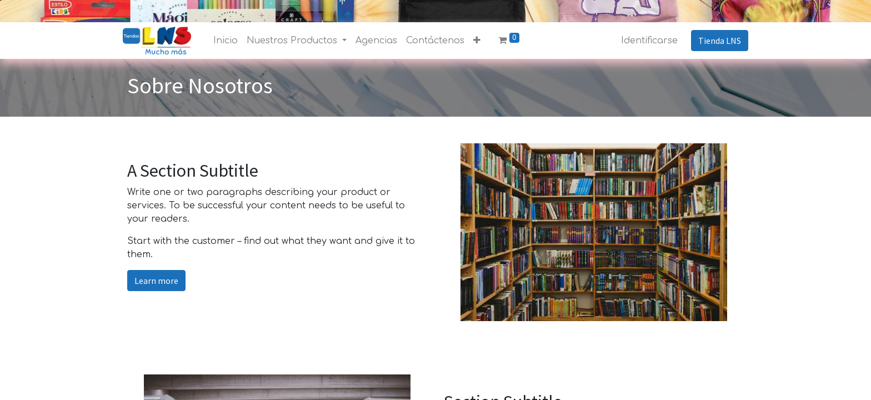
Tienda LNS (715, 40)
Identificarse (645, 41)
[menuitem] (230, 40)
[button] (481, 40)
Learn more (156, 280)
